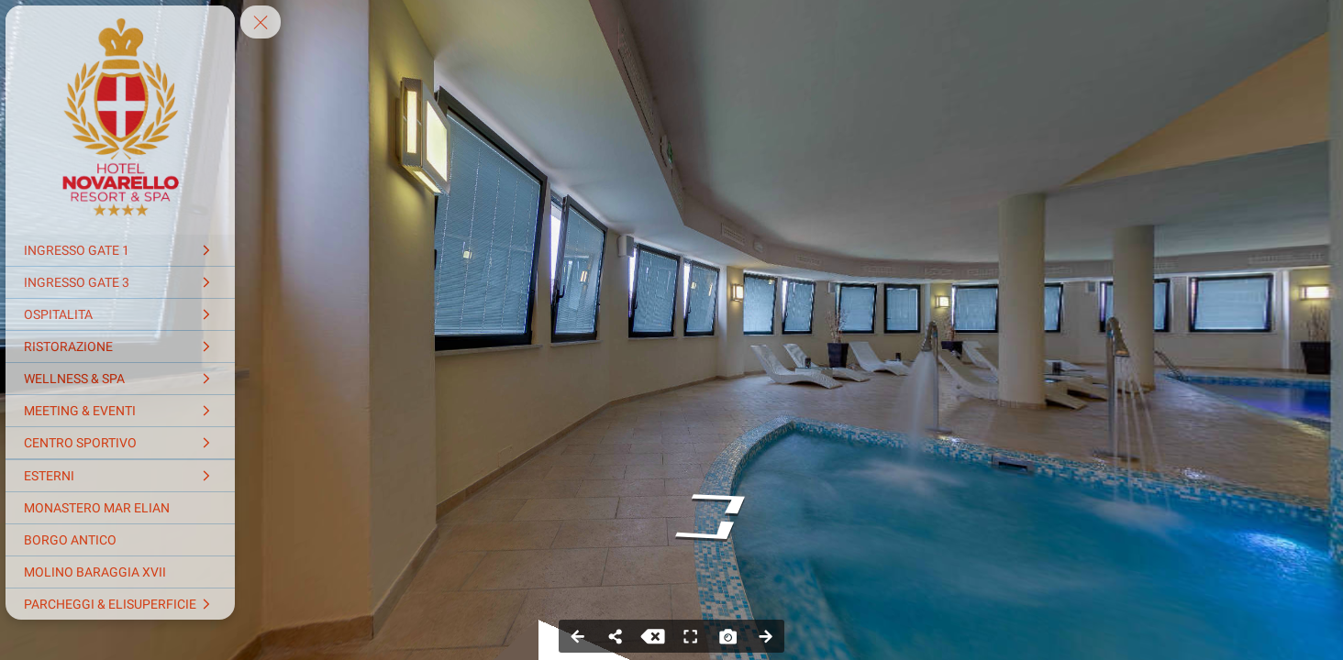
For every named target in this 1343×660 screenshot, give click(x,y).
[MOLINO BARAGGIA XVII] (120, 572)
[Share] (615, 636)
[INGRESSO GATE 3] (120, 282)
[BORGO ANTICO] (120, 540)
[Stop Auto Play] (653, 636)
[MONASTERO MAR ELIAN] (120, 507)
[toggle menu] (260, 22)
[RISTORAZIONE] (120, 346)
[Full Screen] (690, 636)
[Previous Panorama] (577, 636)
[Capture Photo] (728, 636)
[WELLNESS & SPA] (120, 378)
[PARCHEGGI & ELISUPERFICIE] (120, 604)
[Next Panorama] (765, 636)
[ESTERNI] (120, 475)
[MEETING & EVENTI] (120, 410)
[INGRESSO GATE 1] (120, 250)
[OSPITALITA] (120, 314)
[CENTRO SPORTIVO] (120, 442)
